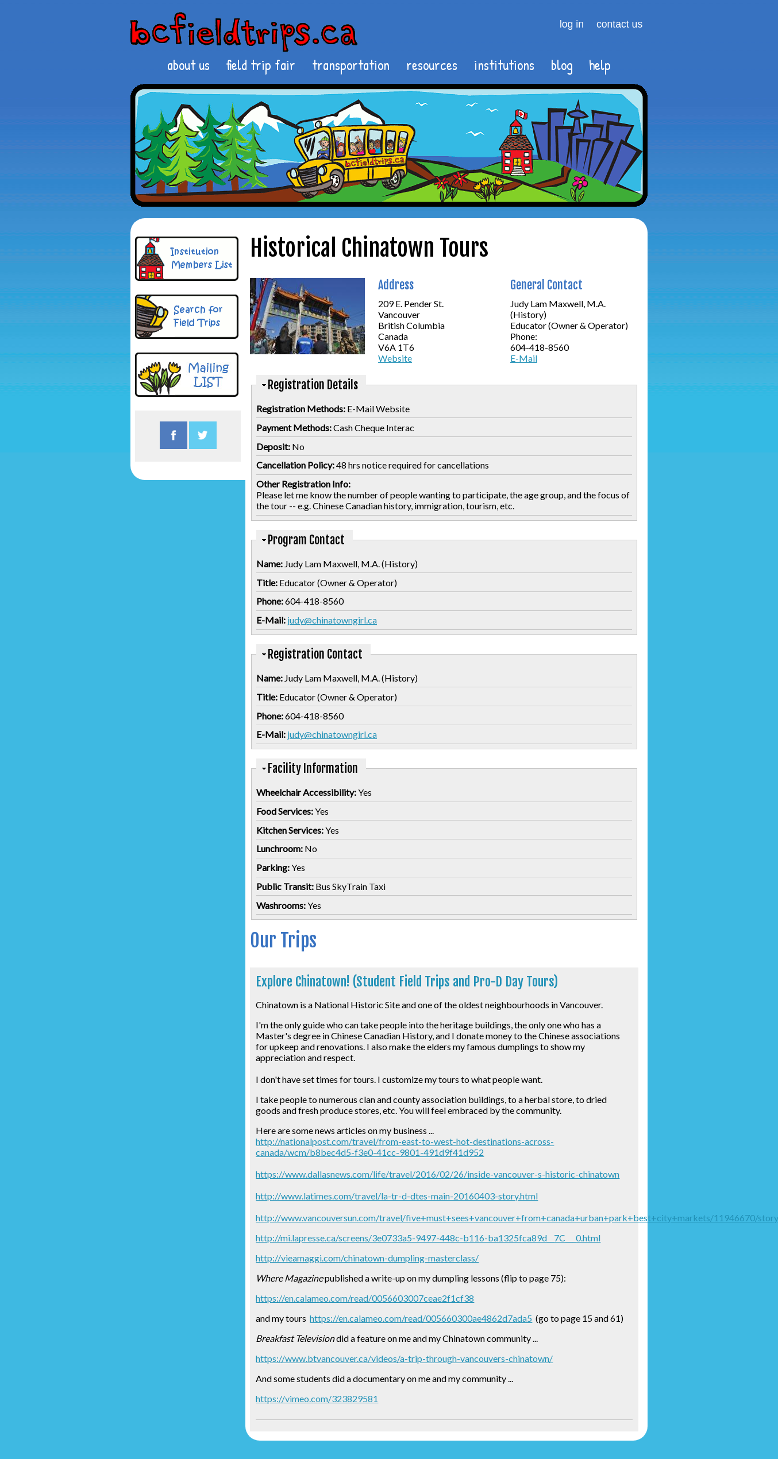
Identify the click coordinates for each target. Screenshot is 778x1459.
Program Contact (306, 540)
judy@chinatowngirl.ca (332, 619)
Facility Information (313, 768)
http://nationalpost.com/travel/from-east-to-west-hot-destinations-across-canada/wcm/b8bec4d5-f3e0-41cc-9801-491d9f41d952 (405, 1147)
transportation (351, 65)
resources (431, 65)
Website (395, 358)
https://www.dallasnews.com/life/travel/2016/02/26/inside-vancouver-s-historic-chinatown (437, 1173)
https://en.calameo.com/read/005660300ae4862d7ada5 (421, 1318)
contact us (619, 24)
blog (562, 65)
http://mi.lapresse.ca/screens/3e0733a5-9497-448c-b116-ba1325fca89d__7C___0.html (428, 1237)
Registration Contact (315, 654)
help (600, 65)
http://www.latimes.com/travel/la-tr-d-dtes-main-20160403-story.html (397, 1195)
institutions (504, 65)
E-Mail (523, 358)
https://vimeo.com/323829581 (317, 1398)
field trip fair (260, 65)
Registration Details (313, 385)
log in (572, 24)
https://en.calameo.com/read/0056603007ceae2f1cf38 (365, 1297)
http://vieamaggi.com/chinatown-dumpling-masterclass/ (367, 1257)
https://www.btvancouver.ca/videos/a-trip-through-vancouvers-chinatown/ (404, 1358)
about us (188, 65)
